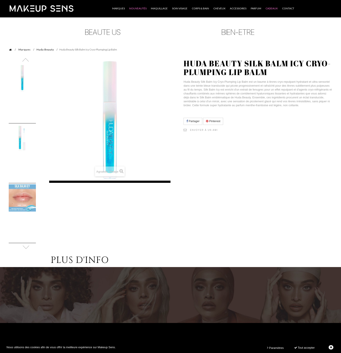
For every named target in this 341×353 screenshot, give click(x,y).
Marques (24, 49)
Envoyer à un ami (204, 130)
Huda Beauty (45, 49)
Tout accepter (304, 347)
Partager (192, 121)
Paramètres (275, 348)
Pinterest (213, 121)
